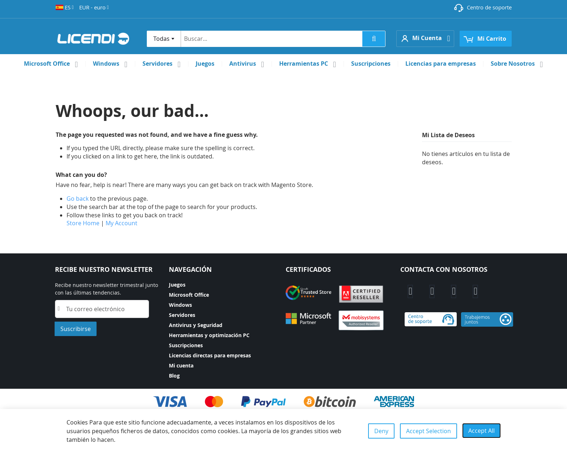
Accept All (481, 431)
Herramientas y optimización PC (209, 335)
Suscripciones (186, 345)
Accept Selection (428, 431)
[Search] (373, 39)
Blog (174, 375)
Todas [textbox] (161, 39)
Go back (78, 198)
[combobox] (163, 39)
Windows (180, 304)
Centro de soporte (489, 7)
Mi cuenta (181, 365)
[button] (65, 7)
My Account (121, 223)
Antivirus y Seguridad (195, 325)
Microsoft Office (189, 294)
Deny (381, 431)
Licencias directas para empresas (210, 355)
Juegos (177, 284)
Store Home (83, 223)
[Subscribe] (76, 329)
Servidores (182, 315)
